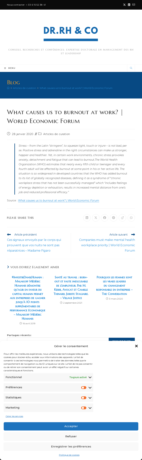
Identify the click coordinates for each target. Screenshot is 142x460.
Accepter (71, 426)
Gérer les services (14, 416)
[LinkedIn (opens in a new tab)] (129, 5)
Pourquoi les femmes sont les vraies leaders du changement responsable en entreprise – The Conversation (114, 285)
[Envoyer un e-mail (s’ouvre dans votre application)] (133, 5)
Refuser (71, 436)
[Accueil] (8, 88)
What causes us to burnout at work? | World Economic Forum (76, 88)
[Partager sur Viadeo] (122, 218)
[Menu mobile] (10, 68)
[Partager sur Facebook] (104, 218)
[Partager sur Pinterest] (113, 218)
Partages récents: (19, 335)
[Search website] (131, 68)
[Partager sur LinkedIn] (87, 218)
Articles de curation (56, 134)
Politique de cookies (69, 455)
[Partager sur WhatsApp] (131, 218)
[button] (136, 346)
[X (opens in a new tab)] (124, 5)
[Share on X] (95, 218)
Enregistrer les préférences (71, 446)
